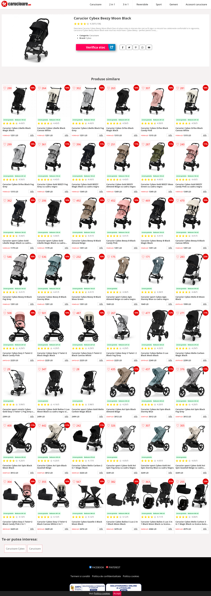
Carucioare (95, 4)
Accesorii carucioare (196, 4)
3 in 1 (126, 4)
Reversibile (142, 4)
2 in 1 (112, 4)
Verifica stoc (100, 47)
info (32, 135)
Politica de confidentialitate (106, 576)
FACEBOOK (96, 567)
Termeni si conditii (80, 576)
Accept (117, 593)
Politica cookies (131, 576)
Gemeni (174, 4)
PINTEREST (113, 567)
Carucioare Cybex (15, 548)
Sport (159, 4)
